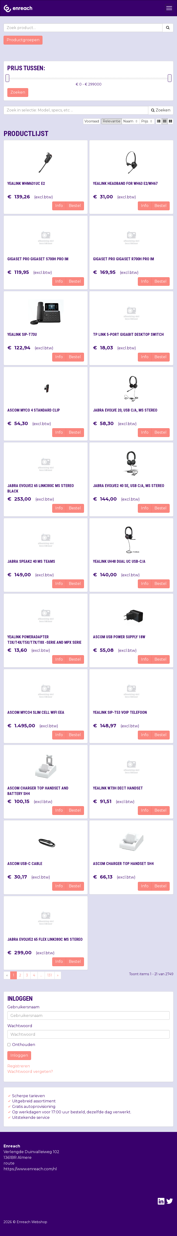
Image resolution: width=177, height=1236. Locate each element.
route (9, 1163)
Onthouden (21, 1044)
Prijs (147, 121)
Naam (131, 121)
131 (49, 975)
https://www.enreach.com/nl (30, 1169)
